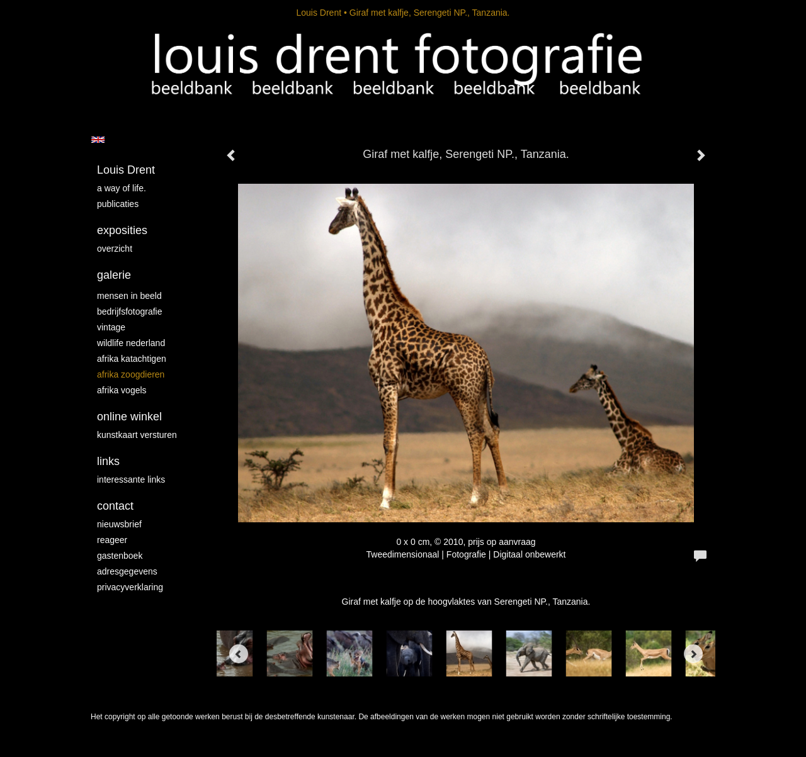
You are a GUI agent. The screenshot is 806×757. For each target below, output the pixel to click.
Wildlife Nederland (131, 343)
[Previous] (238, 653)
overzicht (114, 249)
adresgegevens (127, 571)
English (98, 139)
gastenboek (119, 556)
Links (108, 461)
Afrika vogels (122, 390)
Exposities (122, 230)
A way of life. (121, 188)
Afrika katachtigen (131, 359)
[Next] (693, 653)
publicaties (118, 204)
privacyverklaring (130, 587)
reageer (112, 540)
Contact (115, 506)
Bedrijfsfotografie (129, 311)
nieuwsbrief (119, 524)
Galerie (114, 275)
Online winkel (129, 416)
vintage (111, 327)
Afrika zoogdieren (130, 374)
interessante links (131, 479)
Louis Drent (318, 13)
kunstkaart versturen (137, 435)
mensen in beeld (129, 296)
